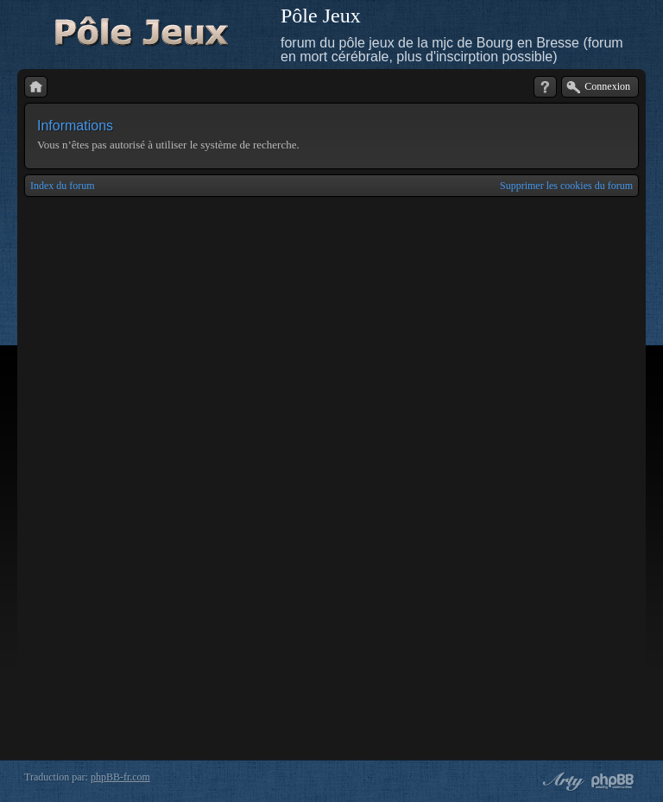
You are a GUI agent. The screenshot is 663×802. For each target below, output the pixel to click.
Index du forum (62, 186)
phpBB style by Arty (561, 781)
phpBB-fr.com (120, 777)
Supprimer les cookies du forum (566, 186)
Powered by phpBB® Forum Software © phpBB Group (613, 781)
